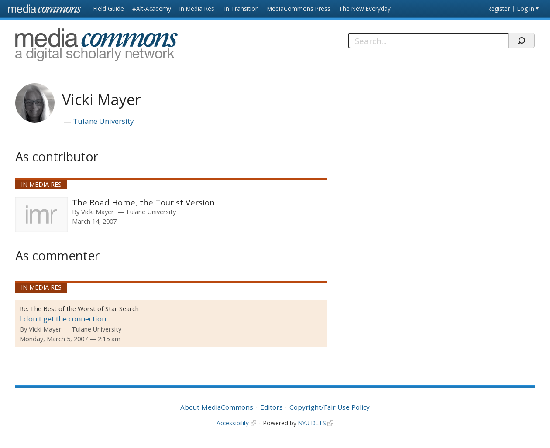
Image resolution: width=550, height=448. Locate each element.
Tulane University (103, 121)
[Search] (428, 40)
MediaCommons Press (298, 8)
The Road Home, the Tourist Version (143, 202)
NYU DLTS (312, 423)
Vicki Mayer (97, 211)
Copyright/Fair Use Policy (329, 407)
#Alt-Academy (151, 8)
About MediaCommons (216, 407)
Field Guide (108, 8)
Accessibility (233, 423)
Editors (271, 407)
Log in (525, 8)
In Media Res (196, 8)
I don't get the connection (63, 319)
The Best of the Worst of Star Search (84, 308)
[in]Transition (241, 8)
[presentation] (41, 214)
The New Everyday (365, 8)
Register (499, 8)
